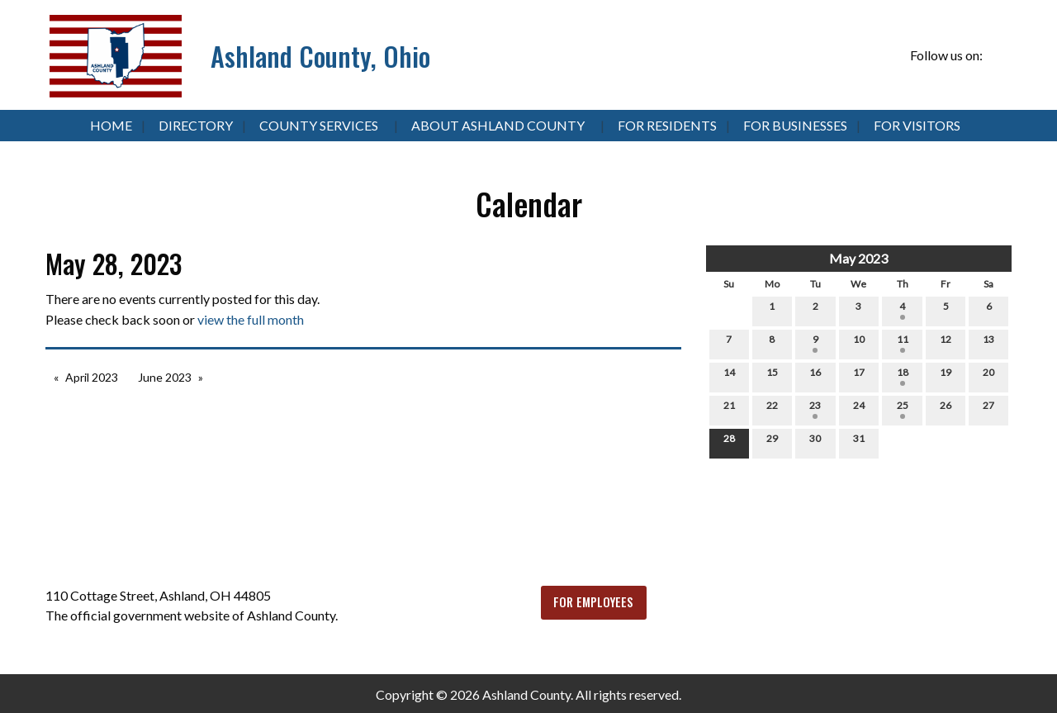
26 (945, 409)
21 (729, 409)
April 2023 (91, 377)
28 (729, 442)
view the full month (250, 319)
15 (772, 376)
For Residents (667, 125)
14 (729, 376)
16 (815, 376)
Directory (196, 125)
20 (988, 376)
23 (815, 409)
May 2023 (858, 258)
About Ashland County (498, 125)
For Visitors (917, 125)
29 (772, 442)
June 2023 (165, 377)
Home (111, 125)
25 (902, 409)
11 (902, 343)
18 (902, 376)
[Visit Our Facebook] (998, 56)
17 (859, 376)
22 (772, 409)
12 (945, 343)
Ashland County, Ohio (320, 55)
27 (988, 409)
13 (988, 343)
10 (859, 343)
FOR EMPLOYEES (593, 602)
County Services (318, 125)
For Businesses (795, 125)
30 (815, 442)
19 (945, 376)
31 (859, 442)
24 (859, 409)
